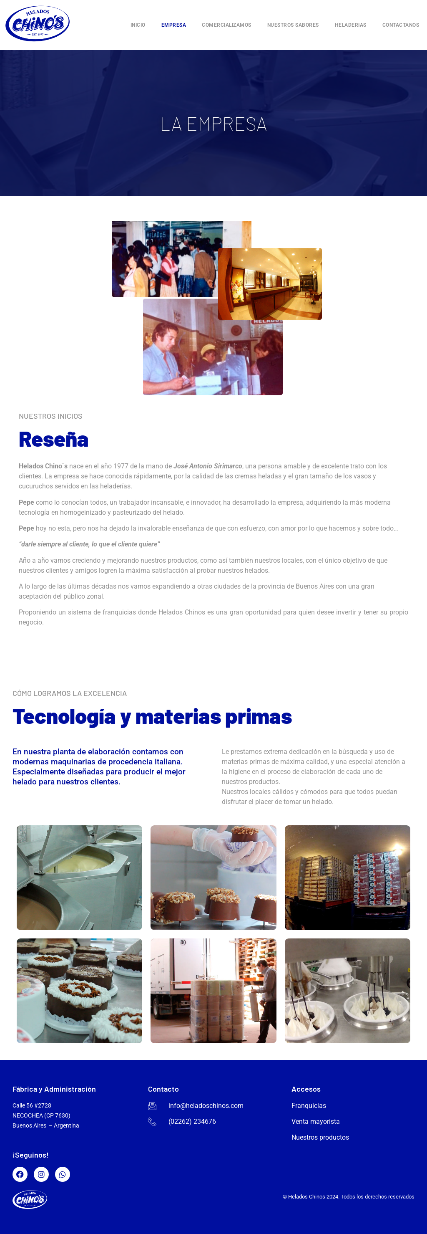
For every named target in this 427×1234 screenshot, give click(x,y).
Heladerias (351, 25)
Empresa (173, 25)
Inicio (138, 25)
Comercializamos (226, 25)
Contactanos (400, 25)
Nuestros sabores (293, 25)
